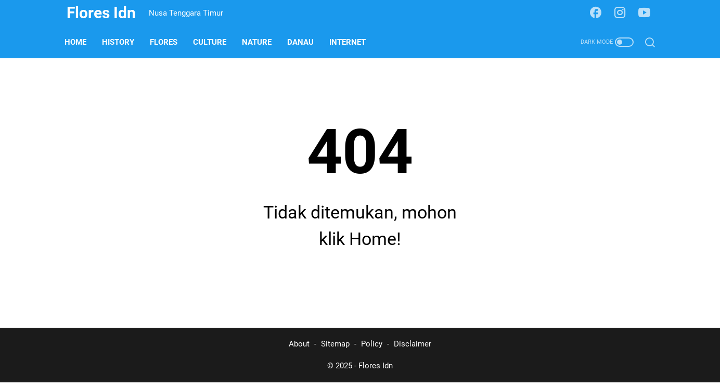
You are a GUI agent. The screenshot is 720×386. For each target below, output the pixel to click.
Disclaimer (412, 348)
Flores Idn (101, 13)
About (299, 348)
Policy (371, 348)
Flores (165, 42)
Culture (211, 42)
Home (77, 42)
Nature (259, 42)
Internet (349, 42)
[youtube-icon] (645, 13)
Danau (302, 42)
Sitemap (335, 348)
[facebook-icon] (597, 13)
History (120, 42)
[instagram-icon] (621, 13)
